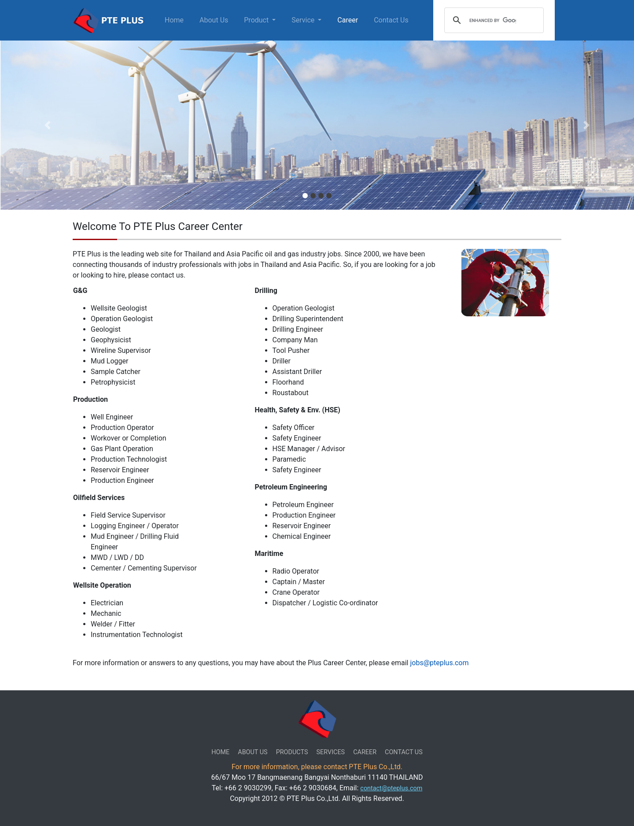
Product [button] (257, 20)
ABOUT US (252, 752)
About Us (213, 20)
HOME (220, 752)
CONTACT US (404, 752)
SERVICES (331, 752)
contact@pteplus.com (391, 788)
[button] (47, 125)
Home (176, 19)
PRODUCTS (292, 752)
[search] (492, 20)
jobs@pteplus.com (439, 663)
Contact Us (391, 20)
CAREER (364, 752)
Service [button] (303, 20)
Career (347, 20)
